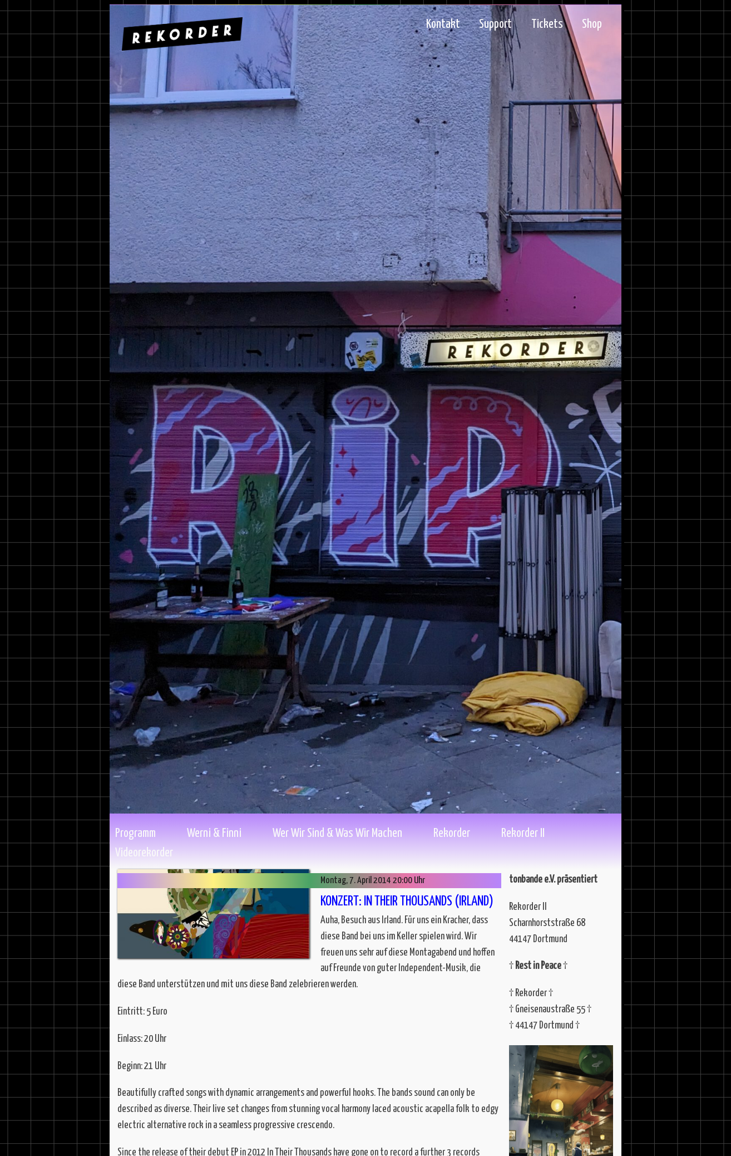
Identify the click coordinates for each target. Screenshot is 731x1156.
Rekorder (451, 833)
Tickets (547, 24)
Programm (135, 833)
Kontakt (443, 24)
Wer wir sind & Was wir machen (337, 833)
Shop (592, 24)
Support (495, 24)
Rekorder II (523, 833)
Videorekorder (144, 853)
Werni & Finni (214, 833)
